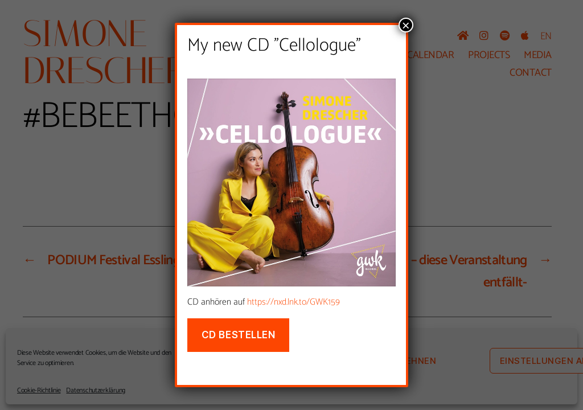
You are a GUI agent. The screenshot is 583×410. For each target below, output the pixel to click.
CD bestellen (239, 335)
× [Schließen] (406, 25)
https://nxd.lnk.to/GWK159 (293, 302)
